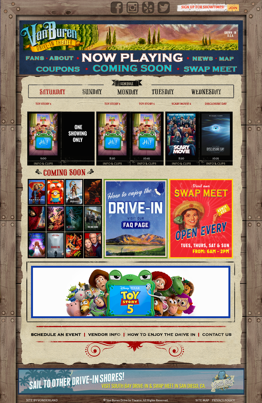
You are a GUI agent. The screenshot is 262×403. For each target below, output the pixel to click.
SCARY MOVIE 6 (181, 103)
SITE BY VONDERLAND (42, 400)
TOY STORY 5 (43, 103)
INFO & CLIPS (43, 163)
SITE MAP (202, 400)
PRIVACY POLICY (223, 400)
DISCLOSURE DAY (216, 103)
